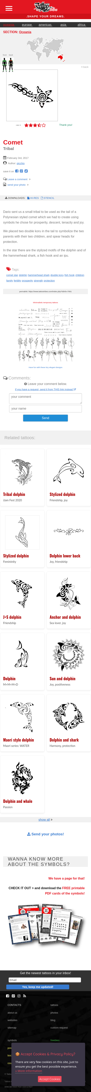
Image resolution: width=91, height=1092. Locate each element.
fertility (17, 280)
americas (45, 24)
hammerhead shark (39, 275)
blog (53, 1020)
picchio (21, 163)
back (85, 66)
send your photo (14, 184)
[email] (45, 979)
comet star (12, 275)
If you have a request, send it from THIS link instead (45, 389)
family (9, 280)
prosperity (27, 280)
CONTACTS (14, 1004)
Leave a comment (15, 179)
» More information (28, 1071)
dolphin (23, 275)
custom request (59, 1027)
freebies (55, 1040)
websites (12, 1020)
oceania (9, 24)
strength (38, 280)
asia (63, 24)
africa (82, 24)
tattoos (54, 1004)
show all (44, 819)
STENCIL (47, 198)
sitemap (11, 1027)
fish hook (69, 275)
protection (49, 280)
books (10, 1055)
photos (54, 1012)
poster (11, 1047)
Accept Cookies (49, 1079)
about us (12, 1012)
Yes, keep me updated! (37, 987)
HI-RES (33, 198)
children (79, 275)
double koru (57, 275)
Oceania (25, 32)
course (11, 1063)
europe (27, 24)
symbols (12, 1040)
